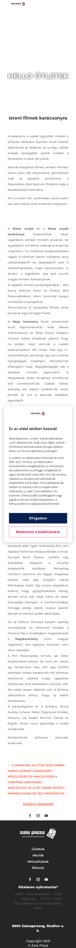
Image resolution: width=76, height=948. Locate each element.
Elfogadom (38, 518)
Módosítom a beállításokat (38, 532)
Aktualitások (38, 861)
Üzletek (38, 849)
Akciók (38, 855)
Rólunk (38, 868)
